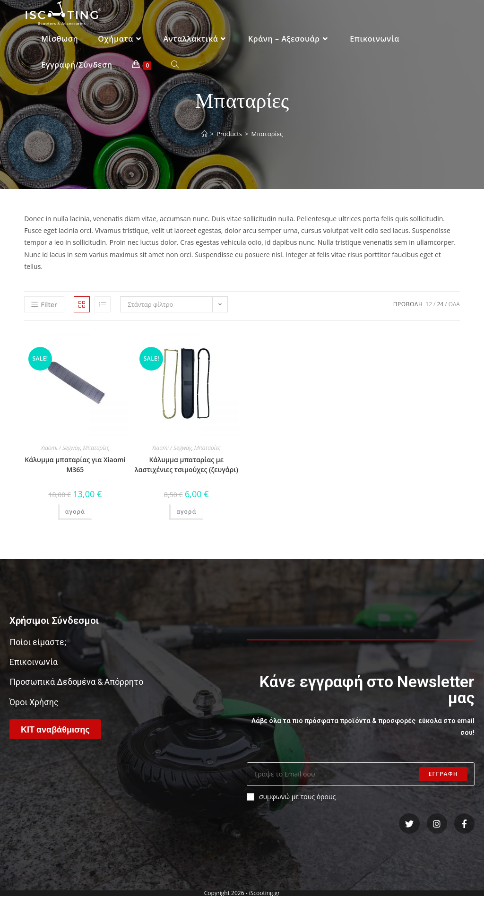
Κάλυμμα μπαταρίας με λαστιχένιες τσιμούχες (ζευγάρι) (186, 464)
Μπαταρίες (96, 448)
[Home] (204, 133)
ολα (454, 304)
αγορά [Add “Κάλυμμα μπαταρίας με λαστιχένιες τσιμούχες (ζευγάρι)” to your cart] (186, 512)
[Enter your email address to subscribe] (361, 774)
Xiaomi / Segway (60, 448)
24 (440, 304)
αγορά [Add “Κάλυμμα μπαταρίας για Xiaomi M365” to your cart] (75, 512)
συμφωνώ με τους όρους (291, 796)
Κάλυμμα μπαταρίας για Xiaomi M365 (75, 464)
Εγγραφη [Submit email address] (443, 774)
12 (428, 304)
